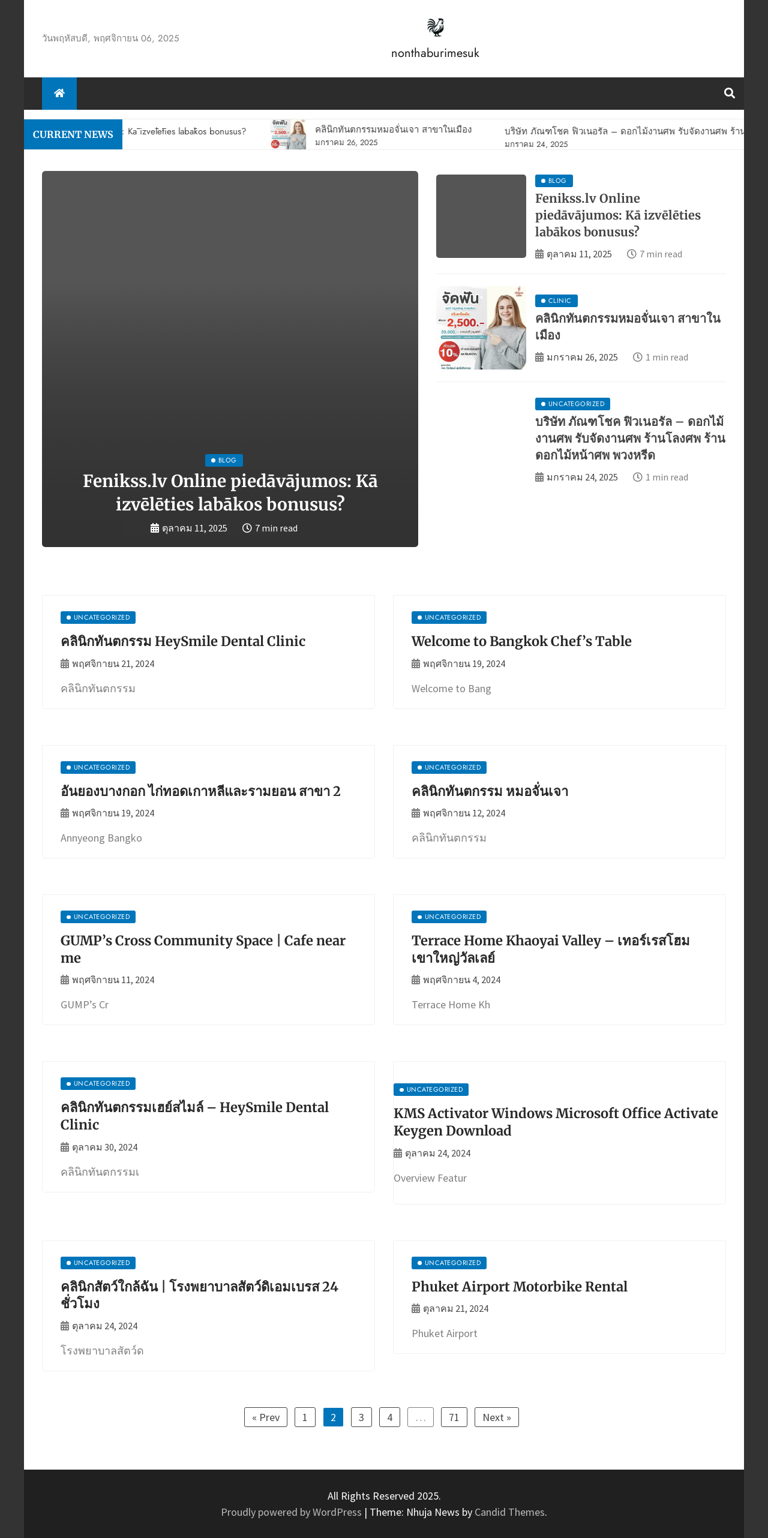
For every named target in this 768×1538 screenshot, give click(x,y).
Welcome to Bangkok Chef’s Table (522, 641)
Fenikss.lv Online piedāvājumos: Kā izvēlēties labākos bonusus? (618, 215)
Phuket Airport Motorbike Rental (520, 1286)
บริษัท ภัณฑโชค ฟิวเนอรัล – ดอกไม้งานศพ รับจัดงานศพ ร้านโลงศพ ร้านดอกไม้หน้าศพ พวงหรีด (630, 438)
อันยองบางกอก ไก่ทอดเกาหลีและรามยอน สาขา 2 (201, 791)
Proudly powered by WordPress (292, 1512)
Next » (496, 1417)
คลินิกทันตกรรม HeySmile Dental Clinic (183, 641)
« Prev (266, 1417)
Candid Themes (510, 1512)
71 (454, 1417)
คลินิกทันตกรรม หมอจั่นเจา (490, 791)
